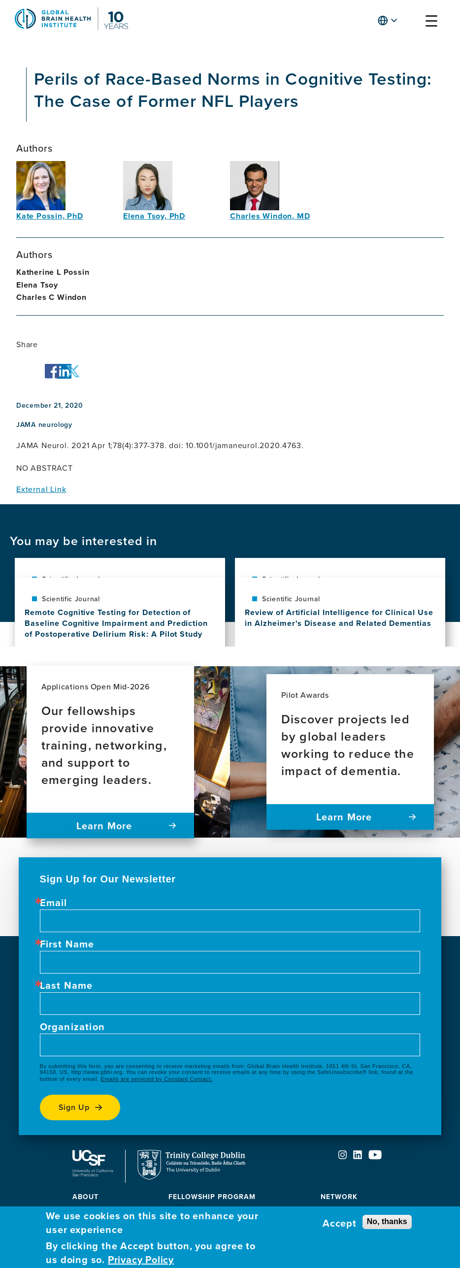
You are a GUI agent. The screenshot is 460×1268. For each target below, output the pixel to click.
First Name (67, 944)
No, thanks (387, 1221)
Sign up (74, 1107)
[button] (412, 23)
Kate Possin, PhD (49, 216)
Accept (340, 1223)
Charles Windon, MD (270, 216)
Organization (72, 1027)
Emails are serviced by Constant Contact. (156, 1079)
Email (53, 903)
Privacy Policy (141, 1259)
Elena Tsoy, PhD (154, 216)
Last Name (66, 985)
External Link (41, 489)
